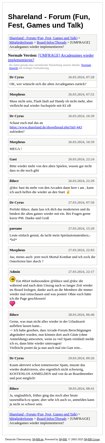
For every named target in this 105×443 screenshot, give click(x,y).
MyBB (63, 439)
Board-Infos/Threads (51, 42)
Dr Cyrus (17, 77)
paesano (16, 228)
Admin (15, 272)
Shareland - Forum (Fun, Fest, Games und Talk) (49, 21)
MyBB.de (37, 439)
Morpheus (17, 94)
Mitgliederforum (21, 42)
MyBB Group (92, 439)
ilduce (14, 181)
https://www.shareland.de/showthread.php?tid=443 (46, 127)
